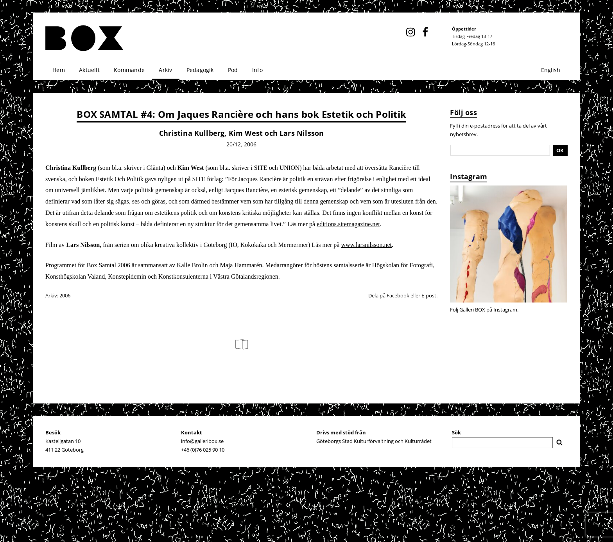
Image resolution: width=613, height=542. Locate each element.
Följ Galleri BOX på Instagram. (484, 309)
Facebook (398, 295)
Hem (58, 70)
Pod (233, 70)
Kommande (129, 70)
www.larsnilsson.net (366, 244)
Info (257, 70)
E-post (428, 295)
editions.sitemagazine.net (348, 224)
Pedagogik (200, 70)
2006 (64, 295)
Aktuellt (89, 70)
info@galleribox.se (202, 441)
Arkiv (165, 70)
